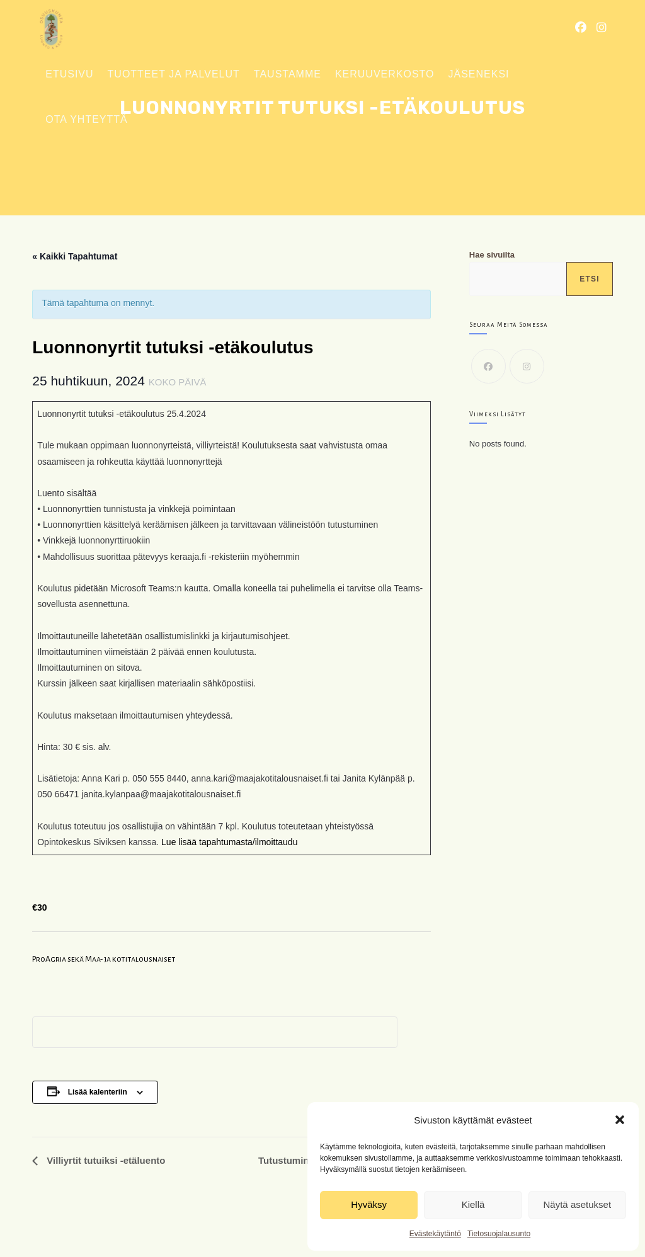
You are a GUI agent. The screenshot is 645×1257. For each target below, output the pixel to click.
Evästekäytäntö (435, 1233)
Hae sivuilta (492, 254)
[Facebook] (488, 366)
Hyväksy (369, 1204)
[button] (620, 1119)
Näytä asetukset (578, 1204)
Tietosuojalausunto (498, 1233)
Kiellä (473, 1204)
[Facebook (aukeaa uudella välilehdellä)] (580, 27)
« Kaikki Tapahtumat (74, 256)
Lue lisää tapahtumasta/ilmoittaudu (229, 842)
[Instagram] (527, 366)
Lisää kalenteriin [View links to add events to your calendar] (97, 1092)
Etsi (589, 279)
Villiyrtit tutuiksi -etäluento (104, 1160)
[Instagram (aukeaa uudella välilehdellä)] (601, 27)
